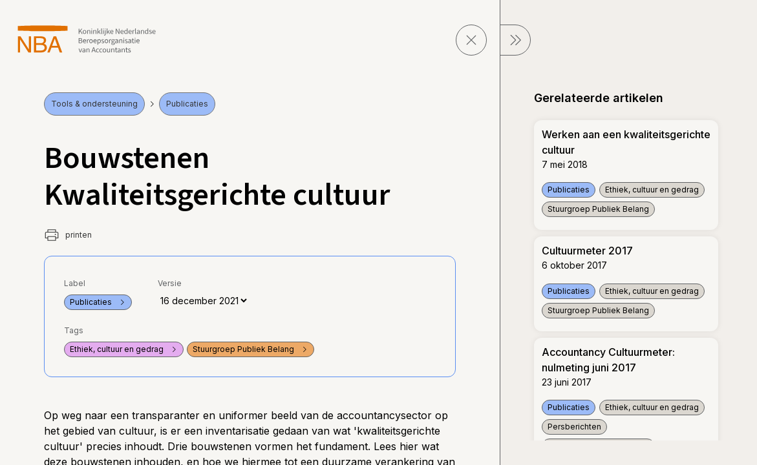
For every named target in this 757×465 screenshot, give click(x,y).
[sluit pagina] (471, 40)
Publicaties (187, 103)
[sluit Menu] (515, 40)
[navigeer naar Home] (87, 39)
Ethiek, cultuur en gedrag (124, 349)
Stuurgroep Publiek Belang (250, 349)
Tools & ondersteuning (94, 103)
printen (68, 235)
